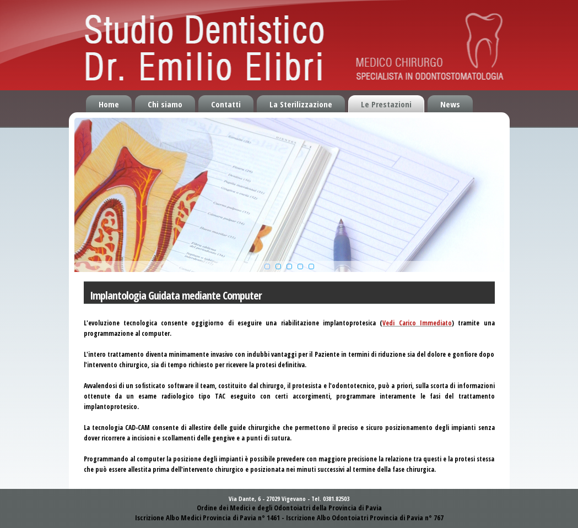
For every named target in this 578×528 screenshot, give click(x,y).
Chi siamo (165, 104)
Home (109, 104)
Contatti (226, 104)
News (450, 104)
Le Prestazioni (386, 104)
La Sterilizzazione (300, 104)
